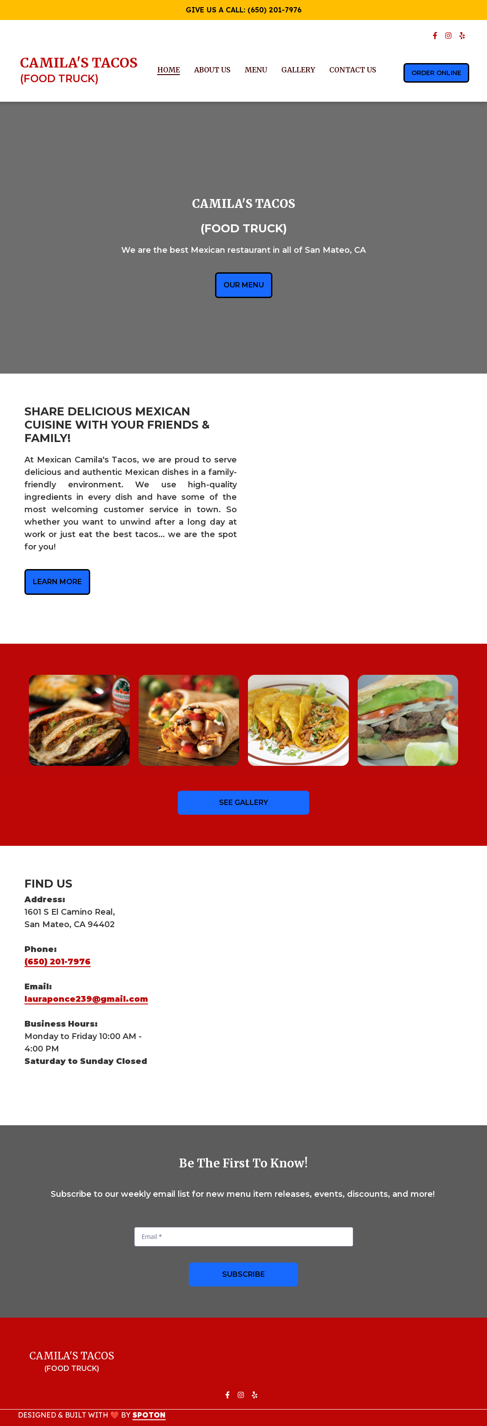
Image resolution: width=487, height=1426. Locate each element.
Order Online (436, 73)
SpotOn (149, 1414)
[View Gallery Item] (79, 720)
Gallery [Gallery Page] (298, 69)
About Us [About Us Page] (212, 69)
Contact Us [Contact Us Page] (352, 69)
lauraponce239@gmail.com (86, 999)
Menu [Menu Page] (256, 69)
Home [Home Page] (168, 69)
